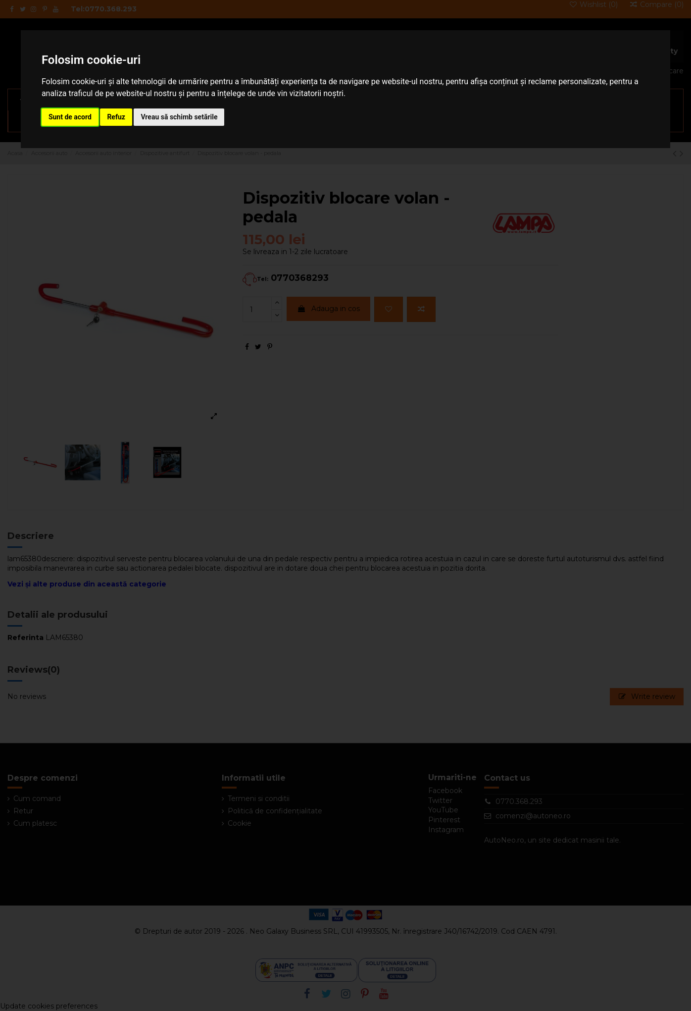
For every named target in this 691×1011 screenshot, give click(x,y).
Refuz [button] (116, 117)
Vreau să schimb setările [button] (179, 117)
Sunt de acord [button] (70, 117)
